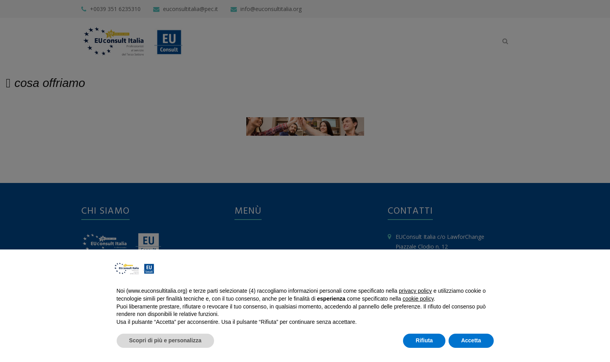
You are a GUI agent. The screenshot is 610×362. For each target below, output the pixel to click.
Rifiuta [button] (424, 340)
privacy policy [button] (415, 291)
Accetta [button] (471, 340)
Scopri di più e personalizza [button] (165, 340)
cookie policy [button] (418, 299)
